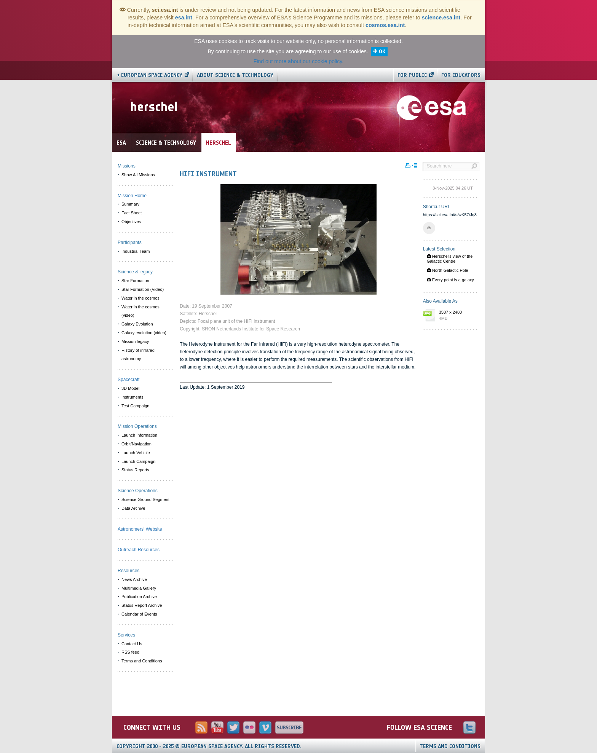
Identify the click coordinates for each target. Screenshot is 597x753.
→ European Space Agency (149, 75)
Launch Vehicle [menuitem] (135, 452)
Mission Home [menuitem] (132, 195)
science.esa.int (441, 17)
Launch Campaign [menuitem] (138, 461)
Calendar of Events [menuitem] (139, 614)
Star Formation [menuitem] (135, 280)
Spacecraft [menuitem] (128, 379)
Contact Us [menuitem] (131, 643)
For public (412, 75)
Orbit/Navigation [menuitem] (136, 444)
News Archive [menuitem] (134, 579)
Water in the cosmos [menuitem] (140, 298)
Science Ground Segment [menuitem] (145, 499)
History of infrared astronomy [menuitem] (138, 354)
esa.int (183, 17)
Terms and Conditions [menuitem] (141, 661)
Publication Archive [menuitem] (139, 596)
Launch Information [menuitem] (139, 435)
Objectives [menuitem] (131, 221)
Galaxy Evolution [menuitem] (137, 324)
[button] (429, 228)
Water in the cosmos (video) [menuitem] (140, 311)
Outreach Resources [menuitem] (139, 549)
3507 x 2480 (457, 315)
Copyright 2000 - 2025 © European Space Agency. (209, 746)
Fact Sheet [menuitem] (131, 213)
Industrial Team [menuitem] (135, 251)
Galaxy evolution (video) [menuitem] (143, 332)
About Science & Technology (235, 75)
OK (382, 51)
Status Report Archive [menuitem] (141, 605)
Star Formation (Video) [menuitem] (142, 289)
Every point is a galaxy (450, 280)
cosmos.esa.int (385, 25)
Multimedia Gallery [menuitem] (138, 588)
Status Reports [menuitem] (135, 469)
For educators (460, 75)
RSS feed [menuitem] (130, 652)
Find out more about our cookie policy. (298, 61)
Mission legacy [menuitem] (135, 341)
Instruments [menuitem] (132, 397)
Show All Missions (138, 174)
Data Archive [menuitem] (133, 508)
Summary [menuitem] (130, 204)
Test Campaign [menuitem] (135, 406)
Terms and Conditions (450, 746)
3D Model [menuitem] (130, 388)
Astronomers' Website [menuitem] (140, 529)
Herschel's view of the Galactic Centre (450, 258)
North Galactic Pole (447, 270)
